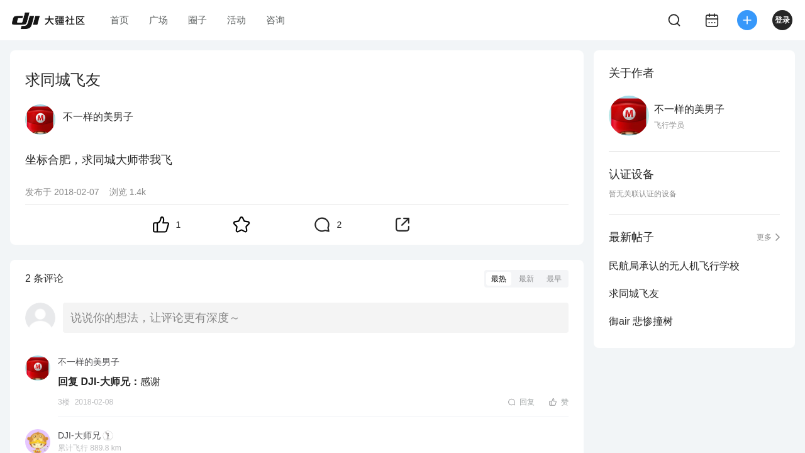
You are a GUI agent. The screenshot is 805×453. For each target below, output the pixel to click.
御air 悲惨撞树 (641, 321)
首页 (119, 19)
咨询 (275, 19)
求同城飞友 (634, 293)
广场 (158, 19)
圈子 (197, 19)
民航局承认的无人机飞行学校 (674, 265)
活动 (236, 19)
